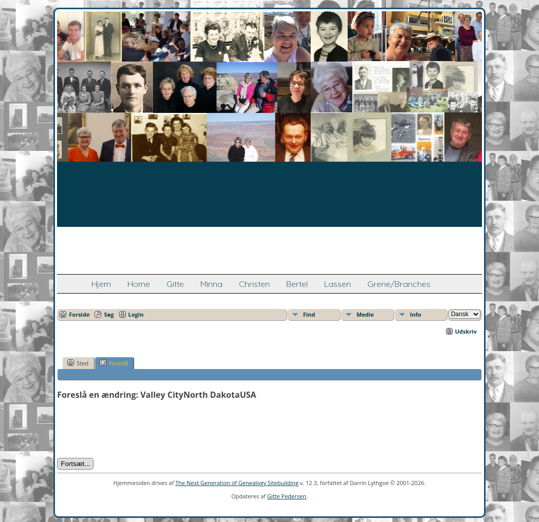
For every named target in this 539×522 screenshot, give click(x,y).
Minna (211, 284)
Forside (79, 314)
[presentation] (135, 429)
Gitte (175, 284)
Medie (365, 314)
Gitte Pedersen (286, 496)
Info (415, 314)
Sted (77, 363)
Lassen (337, 284)
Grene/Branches (399, 284)
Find (309, 314)
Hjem (101, 284)
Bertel (297, 284)
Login (136, 314)
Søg (109, 314)
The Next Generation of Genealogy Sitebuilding (237, 483)
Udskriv (466, 331)
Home (138, 284)
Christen (254, 284)
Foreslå (114, 363)
